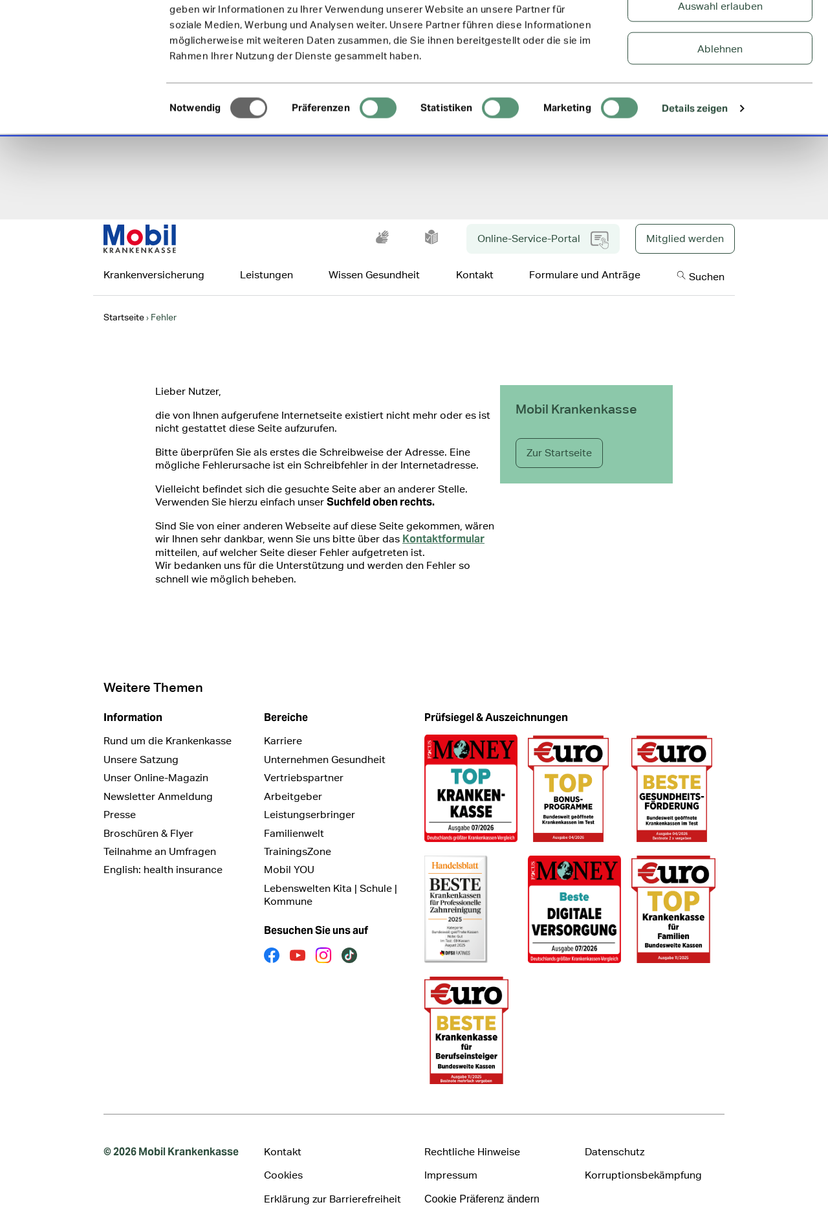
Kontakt (282, 1135)
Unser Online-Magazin (156, 761)
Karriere (283, 724)
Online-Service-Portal (543, 223)
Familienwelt (294, 816)
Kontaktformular (443, 522)
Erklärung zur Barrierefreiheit (332, 1182)
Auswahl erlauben (720, 75)
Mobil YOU (289, 853)
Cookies (283, 1158)
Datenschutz (614, 1135)
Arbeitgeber (293, 779)
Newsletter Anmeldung (158, 779)
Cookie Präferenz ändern (481, 1182)
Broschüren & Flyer (148, 816)
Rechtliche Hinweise (472, 1135)
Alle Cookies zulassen (720, 32)
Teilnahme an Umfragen (160, 834)
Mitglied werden (685, 222)
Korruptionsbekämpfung (643, 1158)
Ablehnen (720, 117)
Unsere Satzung (141, 743)
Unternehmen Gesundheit (325, 743)
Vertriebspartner (303, 761)
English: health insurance (163, 853)
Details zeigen (695, 177)
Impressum (450, 1158)
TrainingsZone (297, 834)
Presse (120, 798)
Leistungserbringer (309, 798)
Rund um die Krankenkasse (168, 724)
